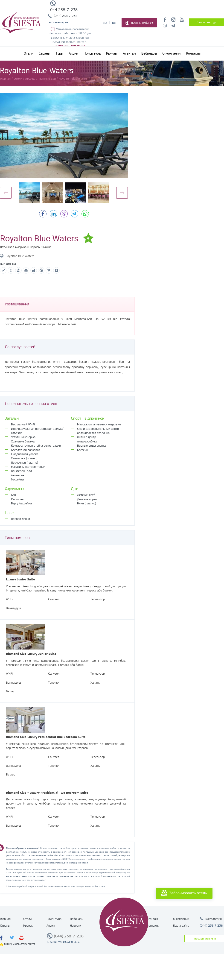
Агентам (129, 53)
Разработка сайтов (25, 944)
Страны (44, 53)
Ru (114, 23)
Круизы (111, 53)
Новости (75, 925)
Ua (105, 23)
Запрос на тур (206, 22)
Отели (28, 53)
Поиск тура (92, 53)
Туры (59, 53)
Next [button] (122, 193)
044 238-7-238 (64, 9)
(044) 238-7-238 (65, 16)
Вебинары (149, 53)
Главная (5, 919)
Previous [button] (6, 193)
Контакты (193, 53)
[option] (64, 135)
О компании (171, 53)
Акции (73, 53)
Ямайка (46, 247)
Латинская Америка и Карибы (20, 247)
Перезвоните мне (204, 938)
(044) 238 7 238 (211, 925)
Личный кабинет (139, 23)
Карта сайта (181, 925)
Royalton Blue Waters (20, 256)
